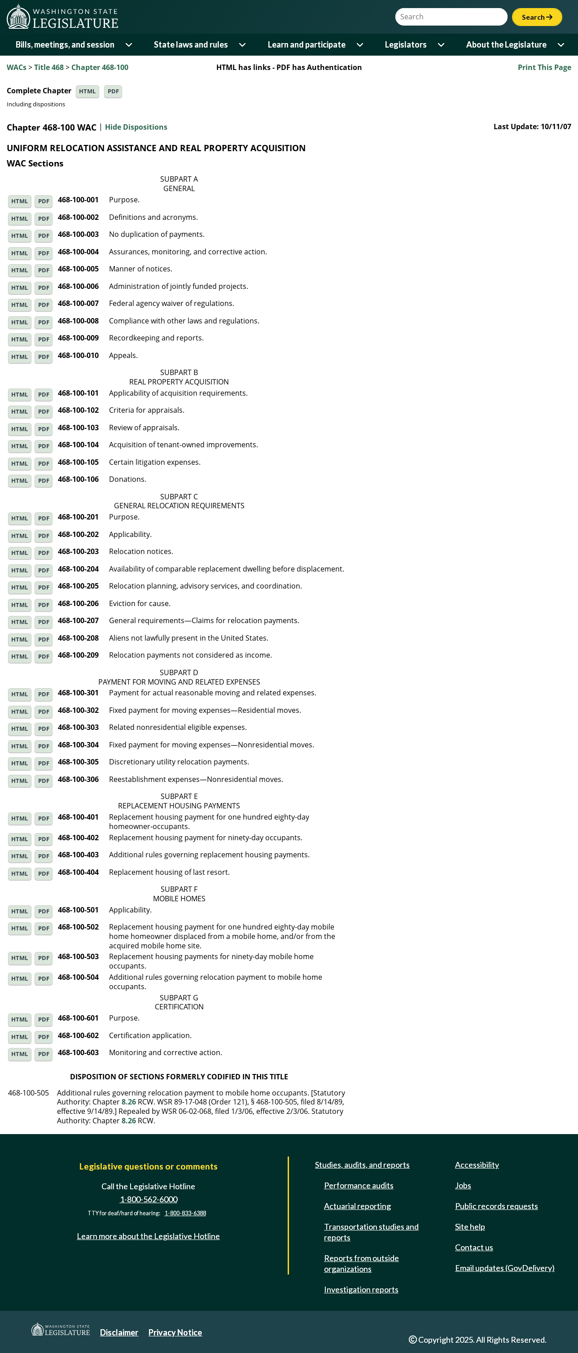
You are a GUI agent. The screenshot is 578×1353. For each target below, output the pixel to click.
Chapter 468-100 (99, 67)
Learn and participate (307, 44)
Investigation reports (361, 1289)
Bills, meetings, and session (65, 44)
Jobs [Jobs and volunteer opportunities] (463, 1185)
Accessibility (477, 1165)
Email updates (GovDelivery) (505, 1268)
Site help (470, 1226)
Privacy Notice (175, 1332)
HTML (87, 91)
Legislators (406, 44)
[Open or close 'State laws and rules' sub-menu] (243, 44)
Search (537, 17)
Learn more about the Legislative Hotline (148, 1236)
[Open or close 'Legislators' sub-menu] (441, 44)
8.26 (129, 1102)
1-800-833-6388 (185, 1213)
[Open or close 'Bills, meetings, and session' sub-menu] (129, 44)
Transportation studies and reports (371, 1232)
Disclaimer (119, 1332)
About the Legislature (506, 44)
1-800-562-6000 (148, 1199)
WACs (16, 67)
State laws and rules (191, 44)
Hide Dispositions (136, 127)
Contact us (474, 1247)
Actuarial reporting (357, 1206)
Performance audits (359, 1185)
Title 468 (49, 67)
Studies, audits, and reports (362, 1165)
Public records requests (496, 1206)
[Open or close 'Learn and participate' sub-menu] (360, 44)
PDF (113, 91)
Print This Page (544, 67)
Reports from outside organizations (361, 1263)
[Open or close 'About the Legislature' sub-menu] (561, 44)
